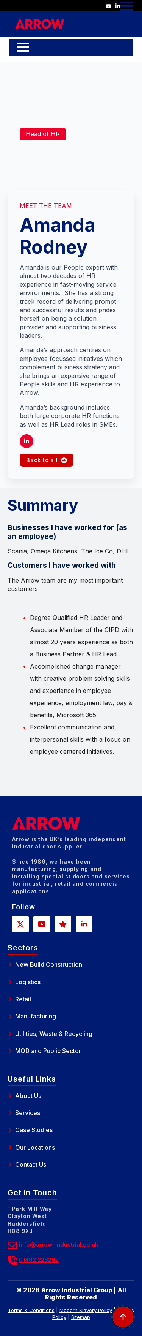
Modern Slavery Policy (85, 1310)
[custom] (63, 924)
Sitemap (80, 1317)
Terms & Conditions (31, 1310)
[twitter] (20, 924)
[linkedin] (26, 441)
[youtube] (41, 924)
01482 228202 (39, 1259)
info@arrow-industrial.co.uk (58, 1244)
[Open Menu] (126, 6)
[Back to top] (123, 1317)
